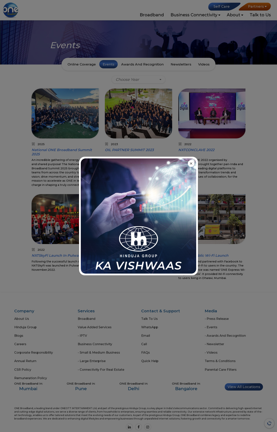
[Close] (191, 163)
